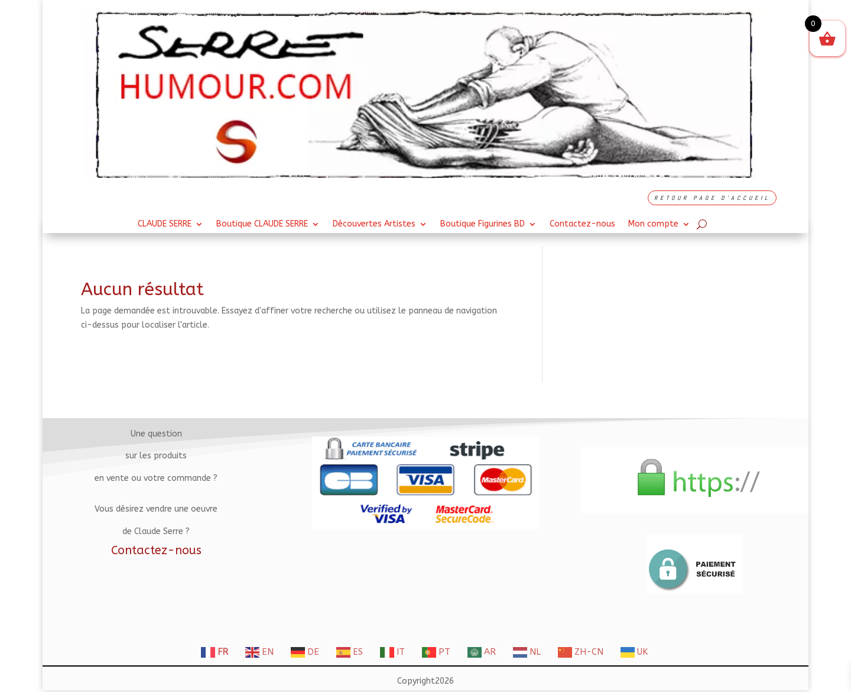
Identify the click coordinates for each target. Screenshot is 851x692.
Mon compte (653, 224)
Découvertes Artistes (374, 224)
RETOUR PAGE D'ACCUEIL (712, 198)
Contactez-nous (582, 224)
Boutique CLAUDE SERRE (262, 224)
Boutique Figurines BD (482, 224)
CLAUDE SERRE (164, 224)
